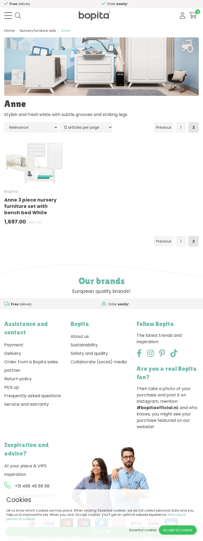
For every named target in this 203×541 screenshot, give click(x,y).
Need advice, (45, 4)
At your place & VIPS (25, 466)
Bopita (11, 191)
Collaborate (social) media (99, 362)
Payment (13, 345)
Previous (163, 127)
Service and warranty (26, 404)
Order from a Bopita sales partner (31, 366)
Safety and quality (89, 353)
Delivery (12, 353)
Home (9, 30)
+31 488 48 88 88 (32, 486)
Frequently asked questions (32, 396)
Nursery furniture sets (38, 30)
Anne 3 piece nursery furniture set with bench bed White (30, 206)
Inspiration (15, 474)
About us (80, 336)
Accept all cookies (177, 530)
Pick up (11, 387)
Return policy (18, 379)
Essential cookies (143, 530)
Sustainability (84, 345)
